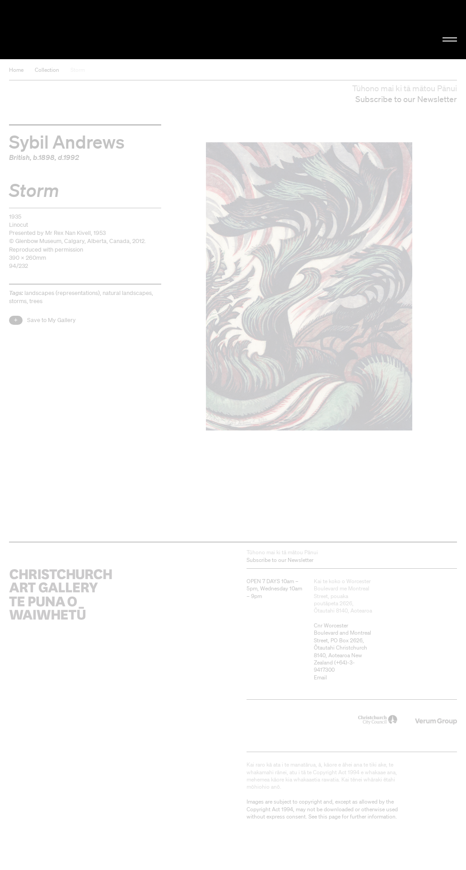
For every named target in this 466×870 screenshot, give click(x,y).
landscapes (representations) (62, 293)
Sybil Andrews (67, 141)
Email (320, 677)
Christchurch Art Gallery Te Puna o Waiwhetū (78, 29)
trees (35, 301)
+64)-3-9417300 (334, 666)
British (19, 157)
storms (18, 301)
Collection (47, 70)
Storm (77, 70)
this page (329, 816)
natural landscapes (127, 293)
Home (16, 70)
